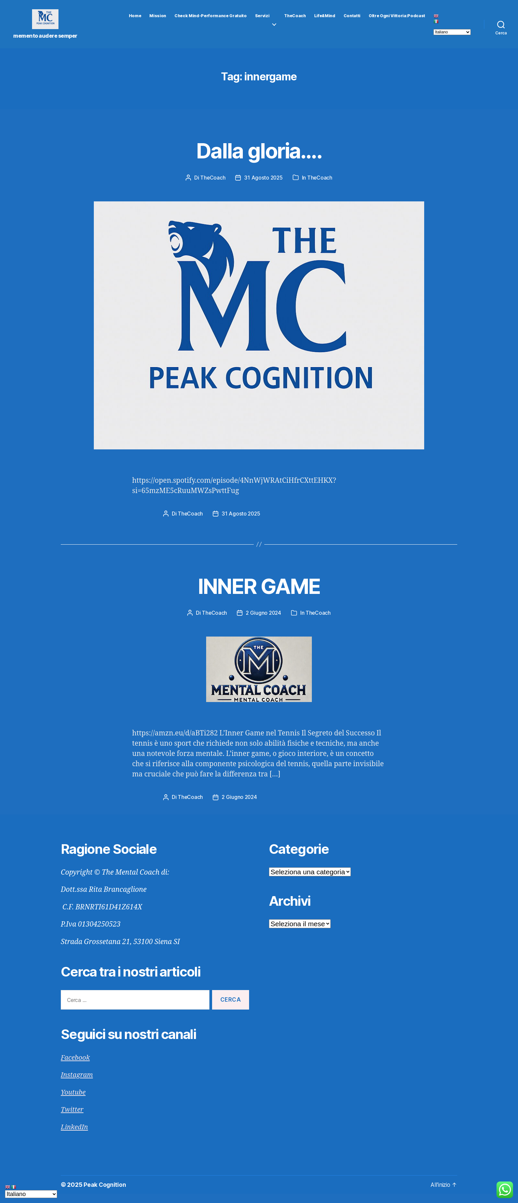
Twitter (73, 1118)
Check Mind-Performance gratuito (210, 21)
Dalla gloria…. (259, 159)
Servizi (262, 21)
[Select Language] (452, 37)
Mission (157, 21)
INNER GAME (259, 594)
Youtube (74, 1101)
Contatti (352, 21)
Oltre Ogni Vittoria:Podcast (397, 21)
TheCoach (295, 21)
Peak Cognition (105, 1193)
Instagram (77, 1084)
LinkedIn (75, 1136)
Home (135, 21)
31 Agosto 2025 (263, 187)
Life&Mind (324, 21)
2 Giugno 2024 (263, 622)
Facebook (76, 1066)
